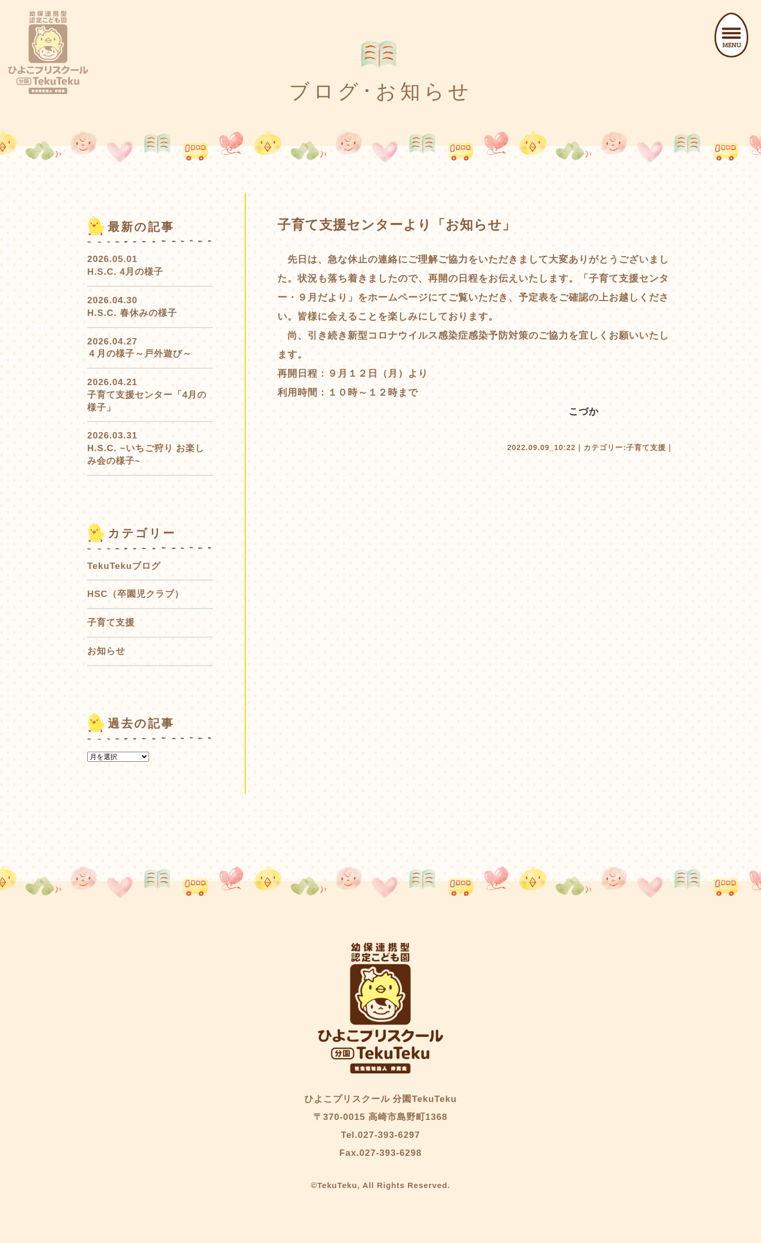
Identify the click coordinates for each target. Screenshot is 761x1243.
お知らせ (106, 651)
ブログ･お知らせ (380, 91)
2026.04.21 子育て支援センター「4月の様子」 (147, 395)
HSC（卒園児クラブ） (135, 594)
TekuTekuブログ (124, 566)
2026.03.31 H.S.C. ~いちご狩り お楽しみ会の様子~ (146, 448)
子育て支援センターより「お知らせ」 (396, 224)
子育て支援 (646, 447)
